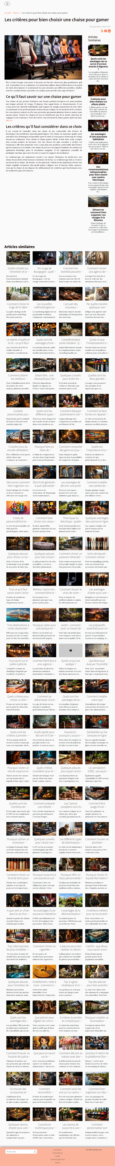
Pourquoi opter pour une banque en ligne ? (44, 628)
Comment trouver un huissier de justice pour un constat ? (18, 1056)
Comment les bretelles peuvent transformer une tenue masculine (71, 273)
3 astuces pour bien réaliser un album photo (98, 101)
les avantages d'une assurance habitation (98, 136)
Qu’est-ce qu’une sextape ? (70, 662)
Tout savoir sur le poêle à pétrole (18, 662)
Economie (57, 1149)
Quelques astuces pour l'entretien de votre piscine (18, 985)
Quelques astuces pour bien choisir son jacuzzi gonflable (44, 557)
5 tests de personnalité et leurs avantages (18, 521)
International (57, 1152)
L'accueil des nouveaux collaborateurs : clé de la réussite (70, 309)
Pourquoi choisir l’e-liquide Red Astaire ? (97, 876)
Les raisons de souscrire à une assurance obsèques (70, 1127)
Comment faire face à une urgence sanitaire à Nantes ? (44, 664)
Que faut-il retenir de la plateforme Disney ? (97, 1056)
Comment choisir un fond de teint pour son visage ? (18, 878)
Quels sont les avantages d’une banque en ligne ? (44, 343)
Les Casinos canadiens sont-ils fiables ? (71, 806)
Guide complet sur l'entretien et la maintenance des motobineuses (18, 273)
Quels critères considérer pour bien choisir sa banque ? (44, 771)
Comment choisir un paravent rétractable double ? (70, 557)
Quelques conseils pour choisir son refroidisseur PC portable (44, 844)
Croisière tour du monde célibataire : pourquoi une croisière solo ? (18, 452)
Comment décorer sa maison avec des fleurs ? (70, 1056)
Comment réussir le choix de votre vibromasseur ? (71, 592)
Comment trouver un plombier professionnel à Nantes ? (97, 844)
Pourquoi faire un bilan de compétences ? (44, 450)
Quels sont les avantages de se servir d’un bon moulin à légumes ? (98, 64)
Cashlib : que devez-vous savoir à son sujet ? (97, 949)
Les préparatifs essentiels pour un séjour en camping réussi (97, 630)
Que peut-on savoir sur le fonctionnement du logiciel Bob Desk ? (44, 1058)
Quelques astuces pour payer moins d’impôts (71, 771)
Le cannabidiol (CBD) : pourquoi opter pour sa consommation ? (97, 773)
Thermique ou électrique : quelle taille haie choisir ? (70, 521)
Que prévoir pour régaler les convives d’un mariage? (44, 1020)
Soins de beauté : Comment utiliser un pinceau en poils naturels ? (96, 559)
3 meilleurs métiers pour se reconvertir (97, 912)
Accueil (8, 13)
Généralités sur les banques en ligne (97, 733)
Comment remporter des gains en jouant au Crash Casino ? (70, 450)
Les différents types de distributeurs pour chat (71, 842)
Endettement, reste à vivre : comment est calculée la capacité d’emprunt (44, 987)
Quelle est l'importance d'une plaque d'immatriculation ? (97, 452)
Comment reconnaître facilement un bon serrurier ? (44, 1094)
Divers (16, 13)
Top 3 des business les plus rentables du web (18, 949)
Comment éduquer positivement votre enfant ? (70, 414)
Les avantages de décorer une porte (71, 483)
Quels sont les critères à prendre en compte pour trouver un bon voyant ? (18, 737)
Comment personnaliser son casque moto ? (97, 1127)
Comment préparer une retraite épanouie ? (44, 806)
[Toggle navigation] (7, 4)
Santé (57, 1156)
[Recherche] (21, 1151)
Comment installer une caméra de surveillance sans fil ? (97, 487)
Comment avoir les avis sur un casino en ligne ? (70, 1092)
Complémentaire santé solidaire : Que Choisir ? (70, 343)
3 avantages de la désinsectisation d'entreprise (70, 913)
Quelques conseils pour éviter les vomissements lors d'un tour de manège (70, 380)
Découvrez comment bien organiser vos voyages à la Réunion (98, 215)
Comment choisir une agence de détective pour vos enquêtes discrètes (97, 273)
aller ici (9, 120)
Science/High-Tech (57, 1159)
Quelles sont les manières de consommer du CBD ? (18, 808)
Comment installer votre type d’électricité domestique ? (97, 701)
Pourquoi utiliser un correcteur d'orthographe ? (18, 842)
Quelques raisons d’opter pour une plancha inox (18, 1127)
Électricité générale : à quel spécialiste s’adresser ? (44, 485)
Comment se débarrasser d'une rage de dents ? (44, 699)
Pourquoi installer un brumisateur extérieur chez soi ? (97, 1020)
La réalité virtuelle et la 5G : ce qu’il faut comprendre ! (18, 343)
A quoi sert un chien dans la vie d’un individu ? (18, 913)
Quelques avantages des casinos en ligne (97, 519)
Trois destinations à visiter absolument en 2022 (18, 628)
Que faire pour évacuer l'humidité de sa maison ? (97, 664)
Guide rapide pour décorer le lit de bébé (44, 735)
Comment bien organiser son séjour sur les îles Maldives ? (97, 1094)
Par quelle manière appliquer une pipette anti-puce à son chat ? (97, 309)
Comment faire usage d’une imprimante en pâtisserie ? (97, 808)
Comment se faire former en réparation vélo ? (97, 414)
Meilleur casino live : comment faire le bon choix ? (44, 592)
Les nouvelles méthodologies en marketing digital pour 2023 (44, 309)
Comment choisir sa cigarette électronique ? (44, 949)
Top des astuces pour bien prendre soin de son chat (97, 985)
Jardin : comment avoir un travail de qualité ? (71, 628)
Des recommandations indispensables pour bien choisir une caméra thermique (98, 173)
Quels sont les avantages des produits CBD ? (18, 1020)
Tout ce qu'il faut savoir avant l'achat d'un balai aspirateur (18, 592)
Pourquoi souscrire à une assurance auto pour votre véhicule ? (44, 878)
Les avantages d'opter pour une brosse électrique (97, 592)
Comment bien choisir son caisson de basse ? (44, 521)
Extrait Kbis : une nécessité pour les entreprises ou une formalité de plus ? (44, 380)
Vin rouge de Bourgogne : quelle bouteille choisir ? (44, 271)
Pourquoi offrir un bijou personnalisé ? (70, 876)
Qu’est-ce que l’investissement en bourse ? (97, 343)
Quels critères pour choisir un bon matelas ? (18, 699)
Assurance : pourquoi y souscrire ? (70, 735)
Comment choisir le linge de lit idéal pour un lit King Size (18, 307)
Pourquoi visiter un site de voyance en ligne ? (18, 771)
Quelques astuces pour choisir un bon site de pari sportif (18, 557)
